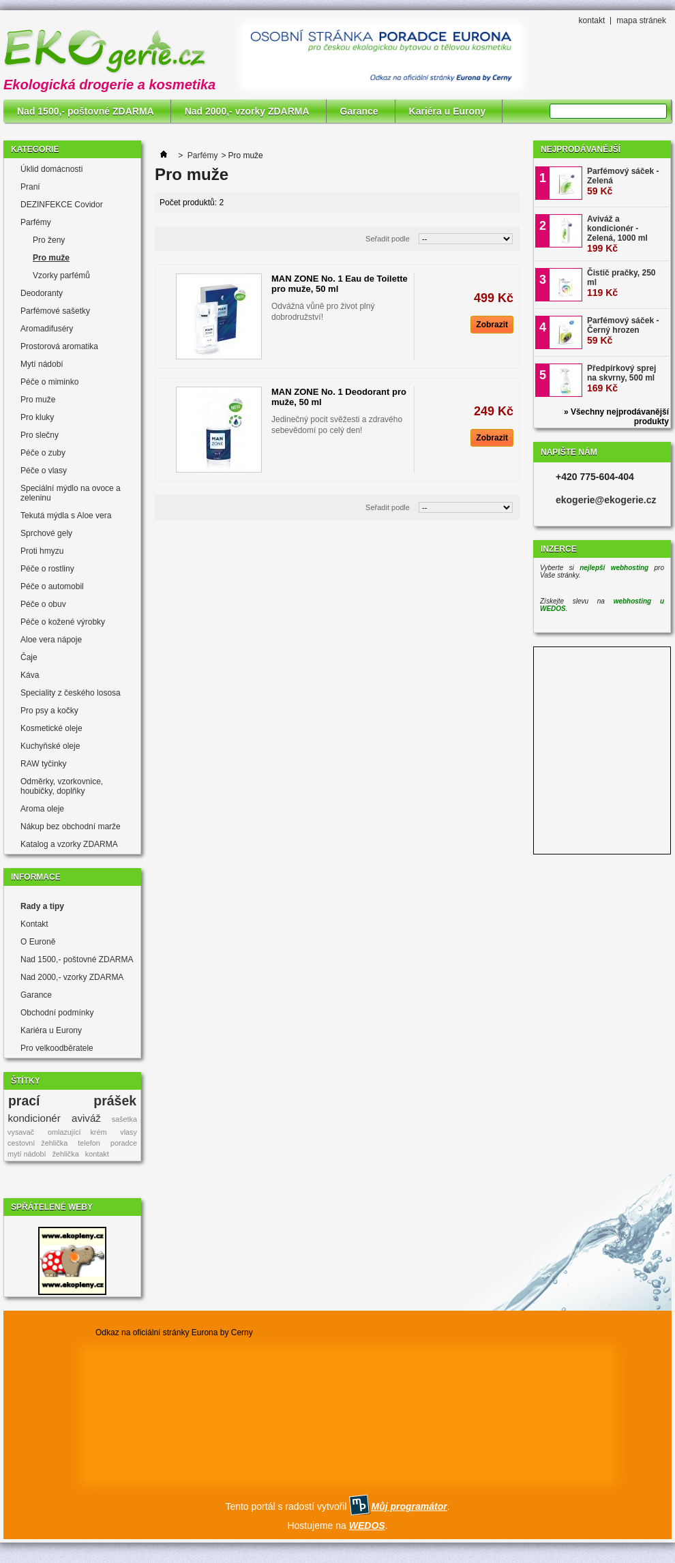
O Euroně (37, 942)
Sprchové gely (46, 533)
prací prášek (72, 1100)
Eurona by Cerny (222, 1332)
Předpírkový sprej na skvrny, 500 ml (621, 378)
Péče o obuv (43, 604)
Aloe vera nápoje (51, 639)
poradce (123, 1143)
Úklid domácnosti (51, 169)
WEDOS (367, 1525)
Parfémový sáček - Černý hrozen (623, 331)
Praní (30, 187)
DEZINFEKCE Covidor (61, 204)
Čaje (29, 657)
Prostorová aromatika (59, 346)
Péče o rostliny (47, 569)
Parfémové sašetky (55, 311)
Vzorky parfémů (61, 275)
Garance (359, 111)
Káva (29, 675)
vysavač (20, 1132)
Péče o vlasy (43, 470)
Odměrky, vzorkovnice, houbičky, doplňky (61, 786)
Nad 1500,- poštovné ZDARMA (85, 111)
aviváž (86, 1118)
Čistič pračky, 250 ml (621, 283)
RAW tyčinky (43, 764)
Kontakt (34, 924)
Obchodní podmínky (56, 1012)
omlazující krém (77, 1132)
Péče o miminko (49, 382)
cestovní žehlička (37, 1143)
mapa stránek (641, 20)
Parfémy (35, 222)
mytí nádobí (26, 1154)
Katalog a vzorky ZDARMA (69, 844)
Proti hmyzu (41, 551)
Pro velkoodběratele (56, 1048)
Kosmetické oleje (51, 728)
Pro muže (51, 258)
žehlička (65, 1154)
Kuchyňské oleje (50, 746)
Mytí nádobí (41, 364)
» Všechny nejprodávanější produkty (616, 416)
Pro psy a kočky (49, 710)
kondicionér (34, 1118)
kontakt (592, 20)
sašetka (124, 1119)
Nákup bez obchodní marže (70, 826)
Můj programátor (409, 1506)
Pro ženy (49, 240)
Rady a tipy (42, 906)
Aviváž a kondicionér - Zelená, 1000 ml (617, 234)
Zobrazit (492, 324)
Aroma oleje (42, 809)
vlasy (128, 1132)
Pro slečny (39, 435)
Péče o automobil (52, 586)
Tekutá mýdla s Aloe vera (65, 515)
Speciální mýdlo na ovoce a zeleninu (70, 493)
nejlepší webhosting (614, 567)
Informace (36, 877)
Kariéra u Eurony (447, 111)
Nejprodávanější (580, 149)
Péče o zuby (42, 453)
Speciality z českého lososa (70, 693)
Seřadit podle (387, 239)
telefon (89, 1143)
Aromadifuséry (46, 328)
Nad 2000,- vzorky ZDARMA (247, 111)
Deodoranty (41, 293)
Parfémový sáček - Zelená (623, 181)
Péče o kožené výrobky (62, 622)
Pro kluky (37, 417)
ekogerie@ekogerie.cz (606, 499)
